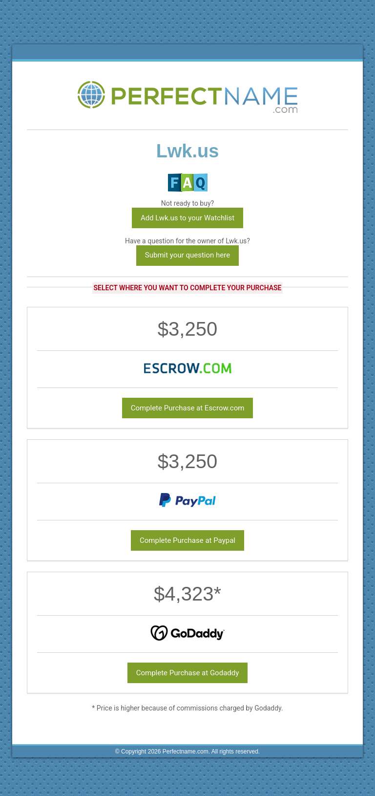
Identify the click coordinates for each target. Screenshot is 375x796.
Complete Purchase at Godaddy (187, 672)
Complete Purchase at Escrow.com (188, 408)
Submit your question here (187, 255)
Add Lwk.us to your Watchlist (187, 218)
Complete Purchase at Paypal (187, 540)
